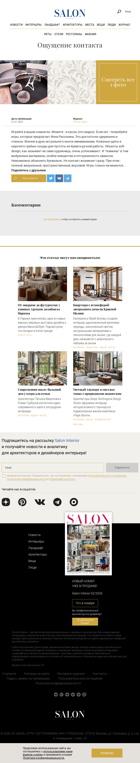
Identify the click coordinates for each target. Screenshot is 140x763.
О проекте (9, 673)
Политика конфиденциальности (58, 683)
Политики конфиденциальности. (44, 758)
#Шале (103, 347)
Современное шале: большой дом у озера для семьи (39, 391)
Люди (112, 24)
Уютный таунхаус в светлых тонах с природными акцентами (97, 391)
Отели (58, 34)
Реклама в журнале (71, 673)
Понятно (106, 753)
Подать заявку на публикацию (28, 678)
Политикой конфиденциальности (27, 479)
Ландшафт (52, 24)
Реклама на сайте (36, 673)
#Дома (34, 415)
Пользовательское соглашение (80, 678)
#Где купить (24, 335)
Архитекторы (72, 24)
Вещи (101, 24)
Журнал (124, 24)
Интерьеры (33, 24)
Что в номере (85, 603)
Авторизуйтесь (51, 219)
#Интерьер (79, 347)
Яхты (48, 34)
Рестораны (74, 34)
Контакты (100, 673)
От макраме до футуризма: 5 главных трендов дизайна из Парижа (39, 309)
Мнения (90, 34)
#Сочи (111, 347)
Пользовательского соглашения (107, 475)
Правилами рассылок (62, 479)
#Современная (103, 420)
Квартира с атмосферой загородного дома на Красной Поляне (94, 309)
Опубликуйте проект (85, 621)
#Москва (78, 424)
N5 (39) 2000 (80, 121)
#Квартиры (92, 347)
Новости (16, 24)
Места (89, 24)
